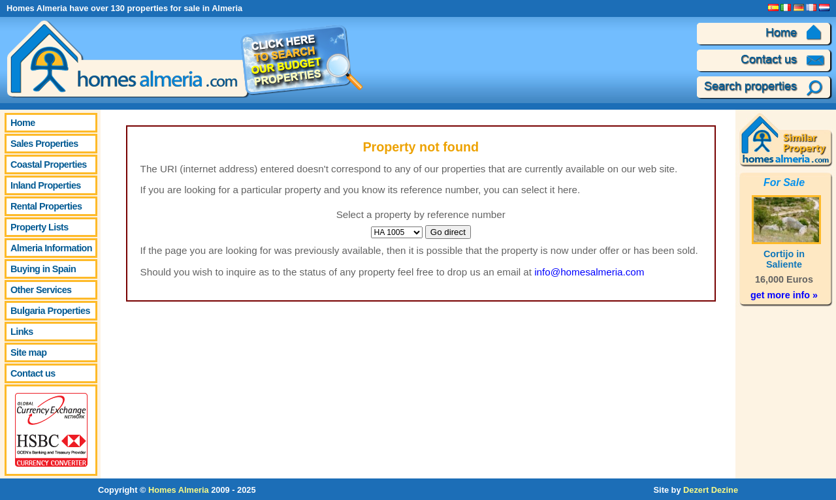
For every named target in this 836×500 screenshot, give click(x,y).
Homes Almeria (178, 490)
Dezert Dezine (710, 490)
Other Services (41, 290)
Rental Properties (46, 206)
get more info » (784, 295)
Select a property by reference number (421, 214)
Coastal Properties (48, 164)
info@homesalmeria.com (589, 271)
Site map (28, 352)
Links (21, 331)
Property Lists (39, 227)
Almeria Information (51, 248)
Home (22, 122)
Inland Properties (45, 185)
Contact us (33, 373)
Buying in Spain (43, 269)
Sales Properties (44, 143)
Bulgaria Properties (50, 310)
